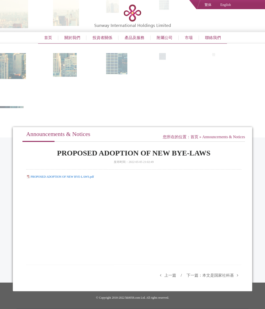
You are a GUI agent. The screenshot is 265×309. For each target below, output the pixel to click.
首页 (48, 38)
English (225, 5)
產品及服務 (134, 38)
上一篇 (166, 275)
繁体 (208, 5)
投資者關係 (102, 38)
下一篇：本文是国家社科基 (214, 275)
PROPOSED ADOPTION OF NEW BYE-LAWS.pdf (62, 176)
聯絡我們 (213, 38)
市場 (189, 38)
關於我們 (72, 38)
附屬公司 (164, 38)
